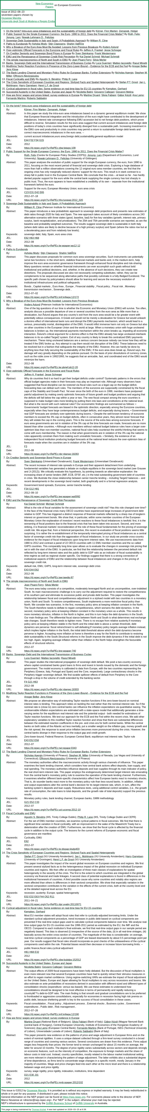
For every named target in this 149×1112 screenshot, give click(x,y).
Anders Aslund (110, 47)
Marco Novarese (10, 1100)
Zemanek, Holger (128, 31)
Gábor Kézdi (124, 95)
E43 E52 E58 (31, 740)
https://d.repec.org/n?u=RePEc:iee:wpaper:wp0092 (52, 496)
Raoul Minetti (140, 63)
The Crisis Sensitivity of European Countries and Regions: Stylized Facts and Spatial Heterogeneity (60, 82)
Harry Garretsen (28, 85)
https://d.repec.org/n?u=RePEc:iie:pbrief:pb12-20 (51, 367)
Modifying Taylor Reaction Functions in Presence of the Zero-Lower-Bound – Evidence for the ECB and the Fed (67, 66)
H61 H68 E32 (31, 952)
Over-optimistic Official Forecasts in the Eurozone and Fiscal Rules (42, 50)
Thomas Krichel (39, 1109)
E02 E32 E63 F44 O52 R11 (39, 896)
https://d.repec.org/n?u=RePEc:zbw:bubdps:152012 (52, 959)
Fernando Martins (15, 98)
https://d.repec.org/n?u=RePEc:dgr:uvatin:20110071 (52, 904)
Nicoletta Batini (84, 92)
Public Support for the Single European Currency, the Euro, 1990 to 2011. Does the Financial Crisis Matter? (65, 34)
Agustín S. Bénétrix (50, 79)
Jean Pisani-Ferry (81, 60)
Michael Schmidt (110, 56)
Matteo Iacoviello (122, 63)
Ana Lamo (138, 95)
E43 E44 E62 (31, 569)
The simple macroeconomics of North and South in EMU (37, 60)
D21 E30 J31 (31, 1075)
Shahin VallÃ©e (75, 44)
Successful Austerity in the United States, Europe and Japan (39, 92)
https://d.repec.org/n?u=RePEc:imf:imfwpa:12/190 (51, 1014)
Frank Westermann (105, 53)
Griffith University (85, 1103)
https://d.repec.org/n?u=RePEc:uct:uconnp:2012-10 (52, 809)
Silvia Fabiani (108, 95)
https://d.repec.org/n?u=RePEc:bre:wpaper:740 (50, 651)
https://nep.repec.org (74, 1097)
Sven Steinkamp (84, 53)
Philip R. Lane (69, 79)
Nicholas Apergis (124, 72)
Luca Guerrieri (103, 63)
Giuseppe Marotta (11, 18)
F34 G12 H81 (31, 489)
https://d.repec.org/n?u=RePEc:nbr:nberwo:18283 (51, 454)
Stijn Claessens (56, 44)
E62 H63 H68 (31, 238)
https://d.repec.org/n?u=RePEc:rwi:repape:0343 (50, 748)
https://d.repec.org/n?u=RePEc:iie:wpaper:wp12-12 (52, 245)
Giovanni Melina (125, 92)
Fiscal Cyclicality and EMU (20, 79)
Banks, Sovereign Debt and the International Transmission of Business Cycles (48, 63)
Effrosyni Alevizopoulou (26, 76)
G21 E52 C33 (31, 802)
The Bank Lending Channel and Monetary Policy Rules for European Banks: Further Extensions (58, 72)
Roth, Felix (134, 34)
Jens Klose (12, 69)
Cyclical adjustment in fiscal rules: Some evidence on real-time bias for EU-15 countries (54, 88)
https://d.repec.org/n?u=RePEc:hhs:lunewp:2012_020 (53, 200)
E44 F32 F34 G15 (34, 140)
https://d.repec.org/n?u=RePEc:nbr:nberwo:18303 (51, 689)
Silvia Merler (99, 60)
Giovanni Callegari (104, 92)
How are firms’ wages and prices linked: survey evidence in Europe (42, 95)
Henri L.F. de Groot (48, 85)
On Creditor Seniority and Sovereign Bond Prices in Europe (38, 53)
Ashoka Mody (39, 44)
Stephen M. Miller (78, 755)
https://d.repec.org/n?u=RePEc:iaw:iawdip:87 (49, 577)
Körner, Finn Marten (107, 31)
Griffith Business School (59, 1103)
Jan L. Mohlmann (84, 856)
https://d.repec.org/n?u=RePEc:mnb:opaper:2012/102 (53, 1082)
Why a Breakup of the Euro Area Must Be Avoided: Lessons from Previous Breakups (52, 47)
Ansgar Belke (139, 66)
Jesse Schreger (112, 50)
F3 (25, 446)
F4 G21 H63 (31, 682)
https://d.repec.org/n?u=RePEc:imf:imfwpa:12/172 (51, 297)
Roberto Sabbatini (37, 98)
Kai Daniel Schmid (90, 56)
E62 (26, 841)
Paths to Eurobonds (17, 44)
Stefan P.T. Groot (128, 82)
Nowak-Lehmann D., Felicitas (38, 37)
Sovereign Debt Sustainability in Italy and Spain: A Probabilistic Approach (46, 40)
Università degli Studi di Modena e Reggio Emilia (28, 21)
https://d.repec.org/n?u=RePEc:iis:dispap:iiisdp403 (52, 849)
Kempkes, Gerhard (116, 88)
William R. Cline (99, 40)
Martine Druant (92, 95)
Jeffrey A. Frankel (93, 50)
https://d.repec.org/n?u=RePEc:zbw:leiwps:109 (50, 148)
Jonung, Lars (13, 37)
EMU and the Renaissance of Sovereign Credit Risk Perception (40, 56)
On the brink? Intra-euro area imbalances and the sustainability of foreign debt (48, 31)
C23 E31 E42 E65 (34, 192)
